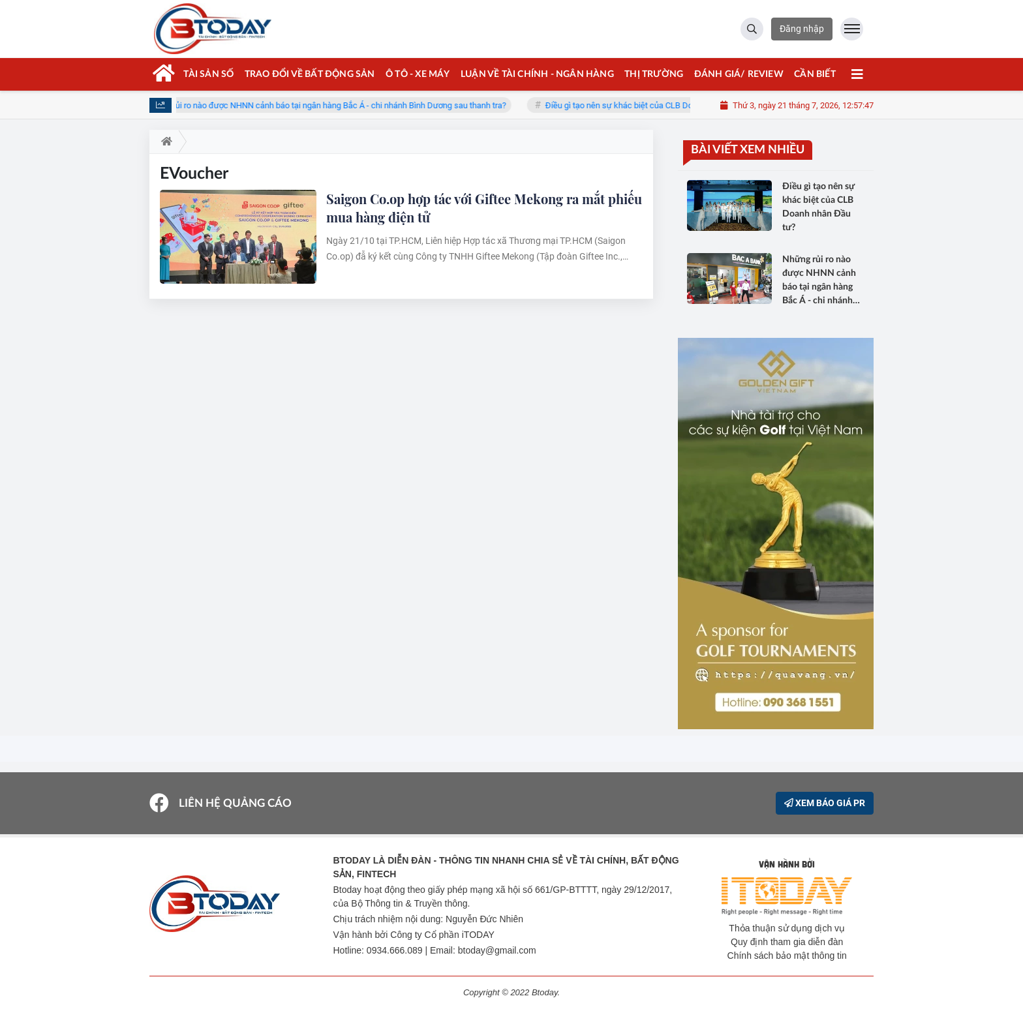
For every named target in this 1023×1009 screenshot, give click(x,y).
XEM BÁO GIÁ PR (824, 803)
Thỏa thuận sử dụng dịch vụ (787, 928)
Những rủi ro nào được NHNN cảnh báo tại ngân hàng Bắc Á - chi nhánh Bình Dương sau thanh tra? (334, 105)
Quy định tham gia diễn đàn (787, 942)
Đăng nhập (802, 28)
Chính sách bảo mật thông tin (787, 955)
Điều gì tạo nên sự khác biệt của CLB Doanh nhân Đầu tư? (659, 105)
